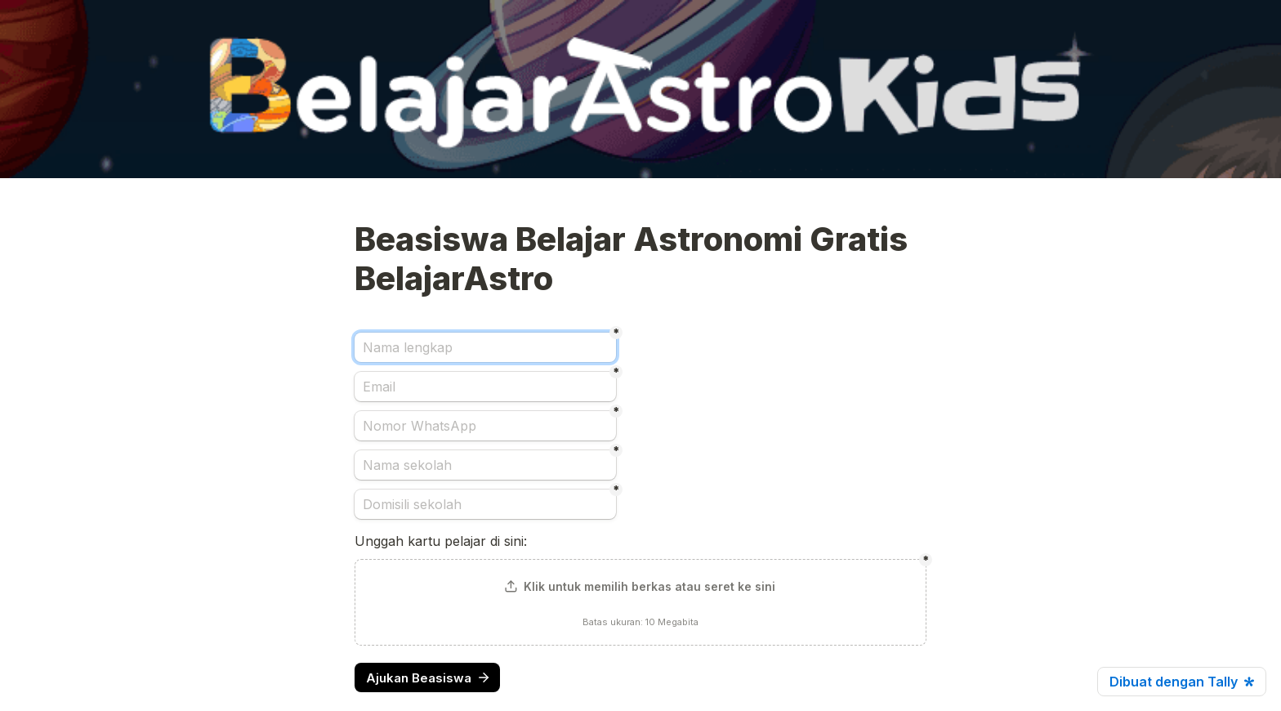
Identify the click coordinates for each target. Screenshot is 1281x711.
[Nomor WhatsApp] (485, 425)
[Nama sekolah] (485, 465)
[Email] (485, 386)
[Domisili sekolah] (485, 504)
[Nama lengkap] (485, 347)
